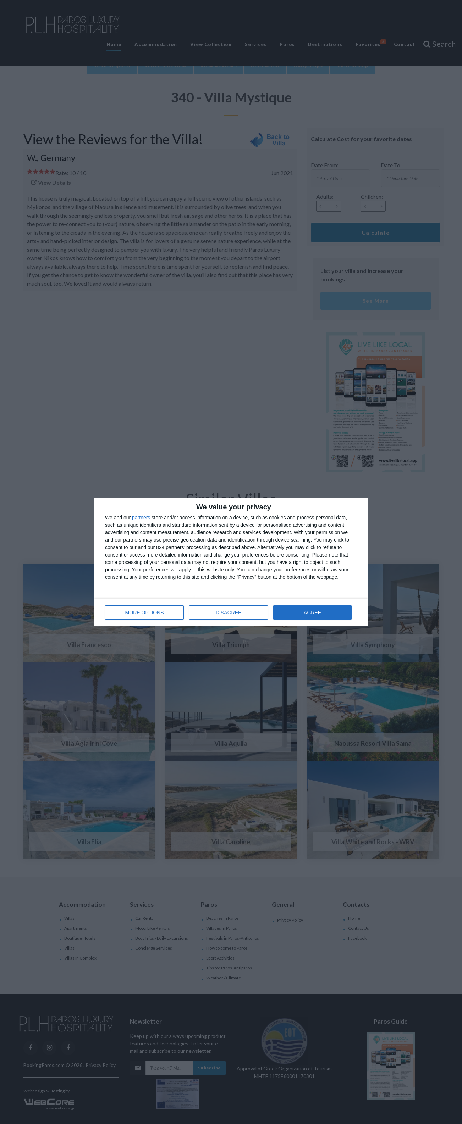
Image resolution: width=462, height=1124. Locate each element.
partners (141, 517)
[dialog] (231, 562)
